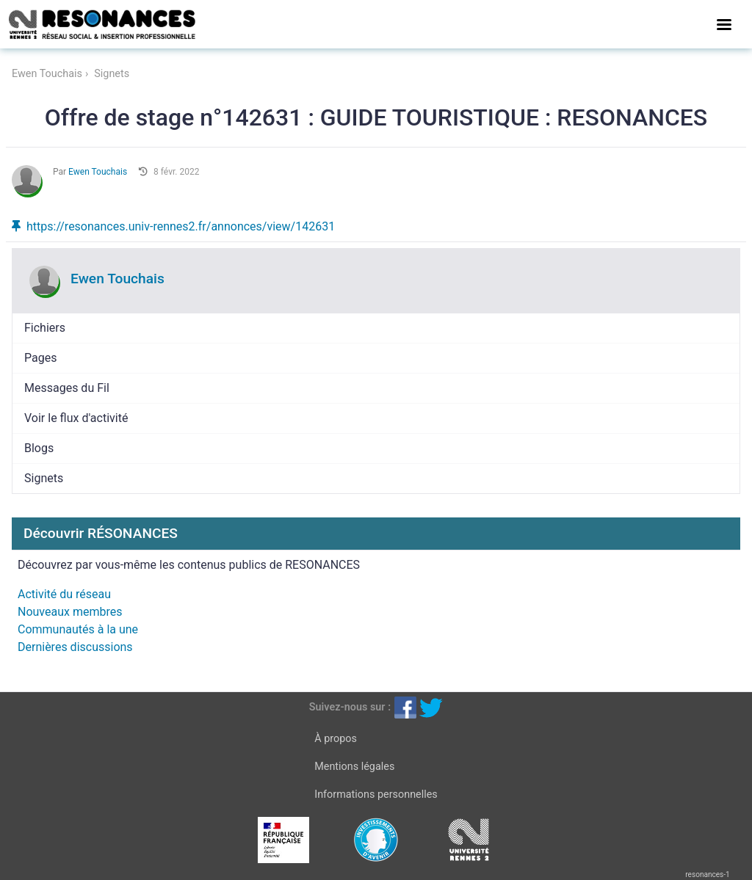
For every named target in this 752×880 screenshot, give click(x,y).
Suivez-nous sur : (350, 707)
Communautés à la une (78, 629)
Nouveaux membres (70, 612)
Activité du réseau (64, 594)
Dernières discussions (75, 647)
